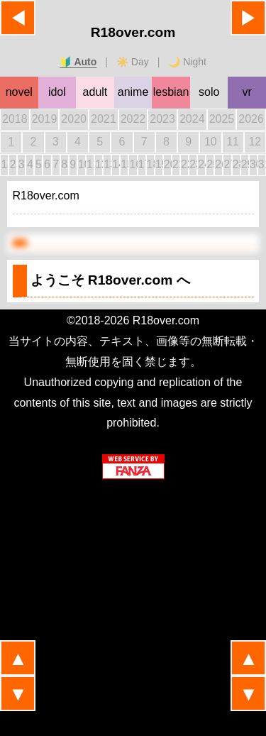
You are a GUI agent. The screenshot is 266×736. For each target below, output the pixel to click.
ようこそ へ (110, 280)
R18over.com (133, 32)
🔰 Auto (78, 61)
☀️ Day (132, 61)
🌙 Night (187, 61)
